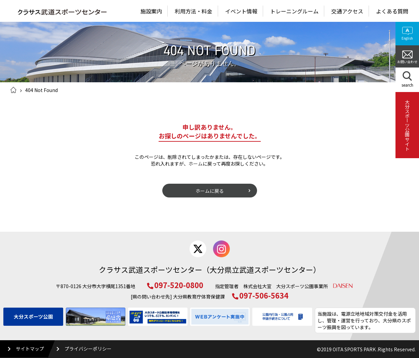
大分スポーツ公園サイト (407, 125)
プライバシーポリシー (84, 348)
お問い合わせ (407, 57)
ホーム (13, 90)
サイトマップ (26, 348)
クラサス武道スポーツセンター (58, 12)
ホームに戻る (210, 190)
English (407, 34)
